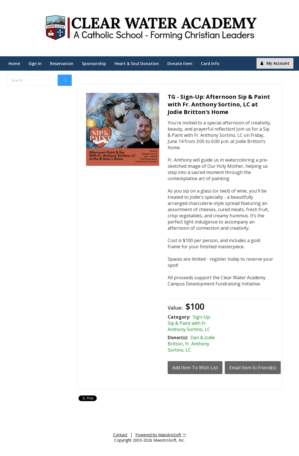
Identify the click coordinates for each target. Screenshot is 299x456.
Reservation (61, 63)
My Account (274, 63)
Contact (120, 434)
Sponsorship (94, 63)
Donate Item (179, 63)
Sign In (35, 63)
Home (14, 63)
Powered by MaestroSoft (158, 434)
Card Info (210, 63)
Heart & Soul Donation (136, 63)
